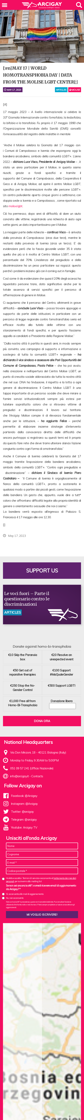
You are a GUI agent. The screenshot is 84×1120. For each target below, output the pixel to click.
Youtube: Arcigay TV (24, 827)
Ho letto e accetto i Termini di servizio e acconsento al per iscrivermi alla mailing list (41, 880)
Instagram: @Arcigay (24, 804)
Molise (74, 89)
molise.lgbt (15, 206)
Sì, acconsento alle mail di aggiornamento (25, 894)
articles (61, 89)
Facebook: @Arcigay (24, 796)
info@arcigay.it (19, 776)
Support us (42, 570)
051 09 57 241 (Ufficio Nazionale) (32, 768)
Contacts (37, 776)
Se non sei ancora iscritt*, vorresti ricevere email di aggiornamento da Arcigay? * (41, 887)
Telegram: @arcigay (24, 819)
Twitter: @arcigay (22, 811)
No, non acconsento (14, 898)
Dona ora (42, 721)
